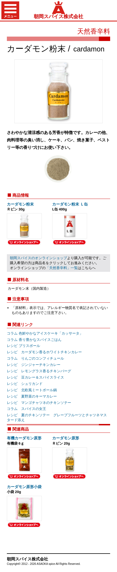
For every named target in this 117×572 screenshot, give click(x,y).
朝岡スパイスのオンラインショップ (38, 258)
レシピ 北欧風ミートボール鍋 (32, 390)
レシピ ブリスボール (23, 346)
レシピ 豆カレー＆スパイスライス (35, 377)
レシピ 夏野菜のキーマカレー (32, 396)
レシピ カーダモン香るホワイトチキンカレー (44, 352)
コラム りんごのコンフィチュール (35, 358)
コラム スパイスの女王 (26, 409)
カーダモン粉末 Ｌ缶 (70, 204)
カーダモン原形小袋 (24, 487)
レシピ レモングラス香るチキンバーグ (39, 371)
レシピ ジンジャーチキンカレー (33, 365)
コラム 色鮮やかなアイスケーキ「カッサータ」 (45, 333)
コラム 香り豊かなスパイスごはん (34, 340)
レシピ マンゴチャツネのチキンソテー (39, 403)
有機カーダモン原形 (24, 438)
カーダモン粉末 (20, 204)
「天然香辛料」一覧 (62, 268)
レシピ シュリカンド (25, 384)
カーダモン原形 (65, 438)
